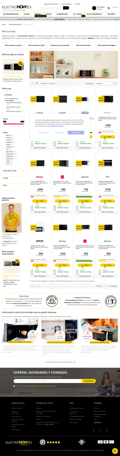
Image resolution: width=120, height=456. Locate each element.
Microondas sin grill (37, 45)
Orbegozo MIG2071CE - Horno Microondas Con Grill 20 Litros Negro (108, 118)
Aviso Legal (73, 422)
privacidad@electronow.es (24, 393)
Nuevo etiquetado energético (100, 415)
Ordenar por (89, 83)
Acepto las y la (35, 386)
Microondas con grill (13, 45)
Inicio (4, 24)
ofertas (91, 38)
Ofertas (77, 4)
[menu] (60, 15)
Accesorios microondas (60, 45)
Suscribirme (88, 381)
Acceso (99, 9)
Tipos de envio (16, 416)
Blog (95, 419)
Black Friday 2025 (100, 411)
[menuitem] (11, 14)
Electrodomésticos (15, 24)
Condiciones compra (76, 408)
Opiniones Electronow (15, 412)
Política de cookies (57, 126)
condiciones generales (30, 386)
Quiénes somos (16, 408)
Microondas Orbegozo (107, 45)
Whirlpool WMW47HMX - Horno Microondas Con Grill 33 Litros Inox (107, 183)
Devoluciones (15, 429)
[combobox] (54, 8)
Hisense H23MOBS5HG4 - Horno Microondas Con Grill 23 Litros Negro (107, 247)
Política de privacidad (76, 416)
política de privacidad (48, 386)
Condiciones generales (73, 412)
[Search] (66, 8)
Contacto (39, 408)
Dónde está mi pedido (43, 416)
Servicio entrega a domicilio (17, 420)
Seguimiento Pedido (51, 4)
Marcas (38, 419)
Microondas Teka (83, 45)
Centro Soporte (66, 4)
